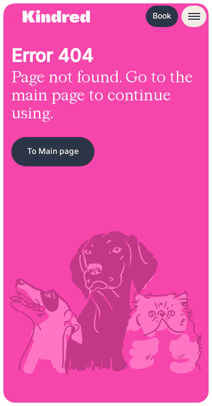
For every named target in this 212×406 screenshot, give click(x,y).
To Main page (53, 151)
